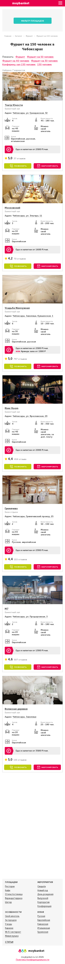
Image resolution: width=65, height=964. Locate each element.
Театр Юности (14, 105)
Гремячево (11, 508)
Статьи (9, 942)
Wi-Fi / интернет (13, 932)
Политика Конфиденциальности (32, 959)
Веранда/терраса (13, 898)
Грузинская (42, 932)
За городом (11, 920)
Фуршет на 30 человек (44, 60)
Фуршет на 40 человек (15, 60)
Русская (41, 916)
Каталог (18, 36)
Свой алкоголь (12, 916)
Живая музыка (12, 936)
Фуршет (29, 36)
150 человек (44, 64)
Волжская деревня (16, 708)
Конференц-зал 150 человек (18, 64)
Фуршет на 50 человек (40, 56)
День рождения (45, 894)
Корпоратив (43, 902)
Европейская (43, 920)
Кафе (7, 890)
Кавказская (42, 924)
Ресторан (10, 886)
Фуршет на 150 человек (47, 36)
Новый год (42, 890)
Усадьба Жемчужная (17, 308)
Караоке (9, 928)
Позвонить (20, 166)
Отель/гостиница (13, 894)
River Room (11, 408)
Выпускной (42, 898)
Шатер (8, 902)
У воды (8, 924)
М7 (6, 608)
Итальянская (43, 928)
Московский (12, 207)
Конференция (44, 906)
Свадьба (41, 886)
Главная (7, 36)
